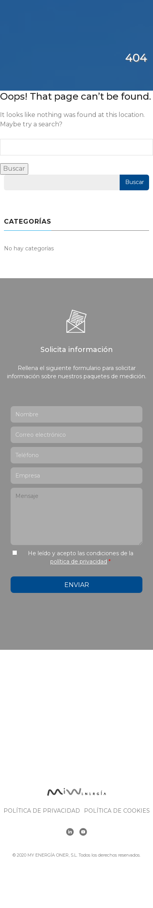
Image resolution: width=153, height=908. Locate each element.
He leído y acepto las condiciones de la (80, 557)
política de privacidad (78, 561)
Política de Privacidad (42, 810)
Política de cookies (117, 810)
